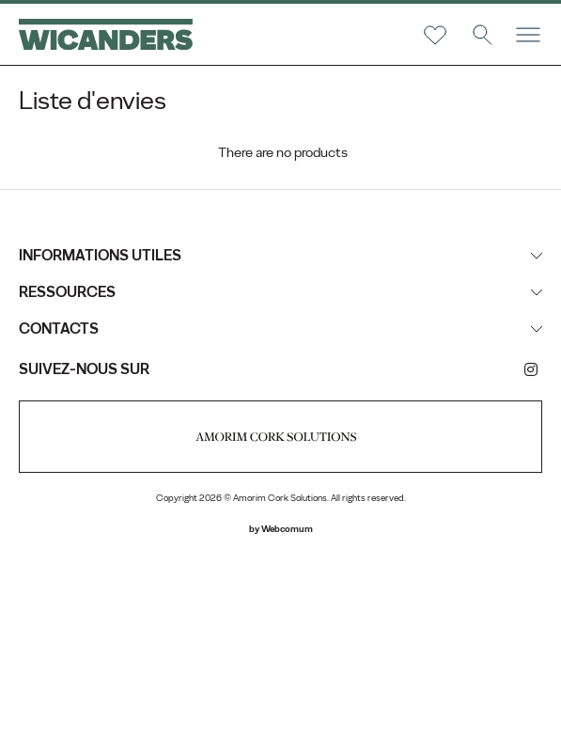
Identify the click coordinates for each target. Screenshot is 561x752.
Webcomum (287, 529)
